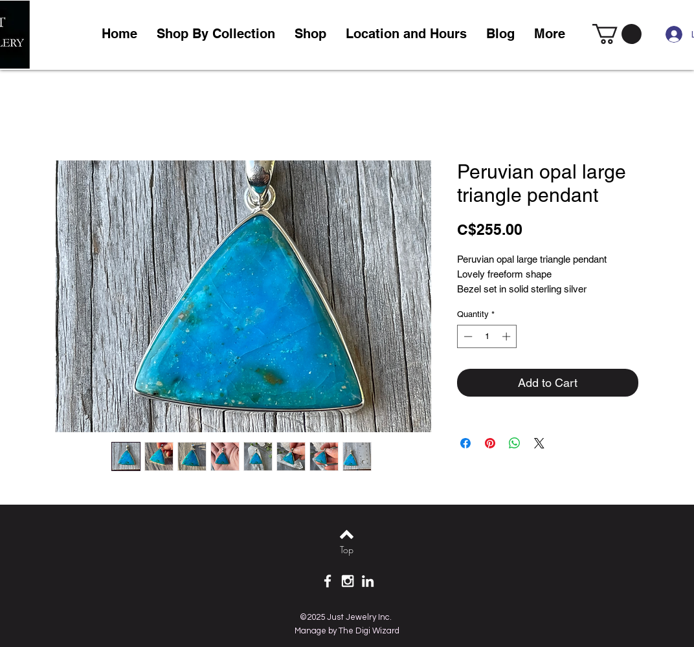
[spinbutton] (487, 336)
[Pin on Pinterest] (490, 443)
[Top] (347, 549)
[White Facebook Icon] (327, 581)
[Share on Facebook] (465, 443)
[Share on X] (539, 443)
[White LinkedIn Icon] (367, 581)
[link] (617, 34)
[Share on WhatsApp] (514, 443)
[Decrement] (467, 336)
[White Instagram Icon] (347, 581)
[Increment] (507, 336)
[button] (310, 34)
